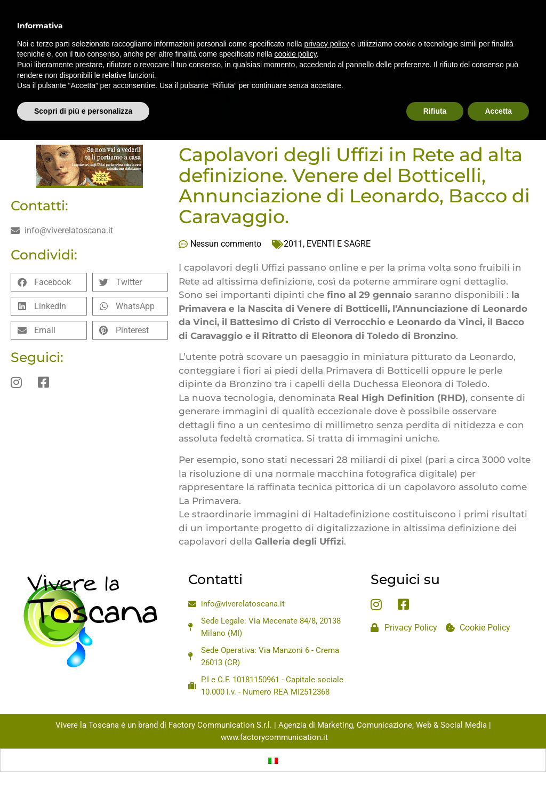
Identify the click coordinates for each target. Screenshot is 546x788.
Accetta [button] (498, 86)
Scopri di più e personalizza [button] (83, 86)
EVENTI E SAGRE (339, 244)
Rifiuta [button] (435, 86)
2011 (293, 244)
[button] (49, 282)
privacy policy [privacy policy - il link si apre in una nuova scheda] (326, 18)
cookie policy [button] (296, 29)
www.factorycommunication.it (274, 737)
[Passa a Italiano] (273, 760)
